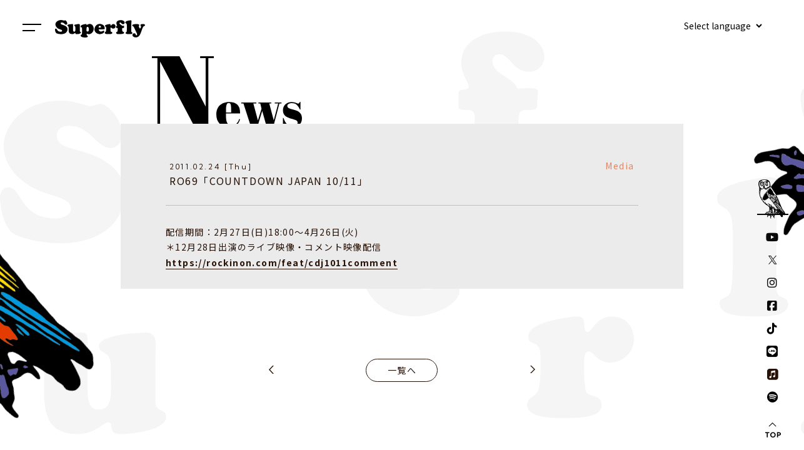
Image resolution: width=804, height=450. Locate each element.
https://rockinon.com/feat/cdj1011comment (282, 262)
